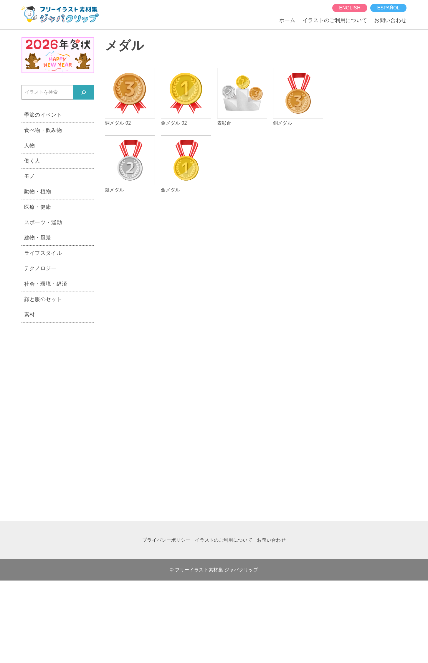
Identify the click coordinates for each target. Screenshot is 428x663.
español (388, 7)
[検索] (83, 92)
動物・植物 (37, 191)
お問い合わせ (390, 20)
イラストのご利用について (335, 20)
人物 (29, 145)
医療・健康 (37, 207)
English (349, 7)
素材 (29, 314)
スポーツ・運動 (43, 222)
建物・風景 (37, 237)
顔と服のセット (43, 299)
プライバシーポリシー (166, 540)
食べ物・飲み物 (43, 130)
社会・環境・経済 (45, 284)
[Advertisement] (58, 418)
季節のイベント (43, 115)
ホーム (287, 20)
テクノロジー (40, 268)
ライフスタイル (43, 253)
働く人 (32, 161)
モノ (29, 176)
